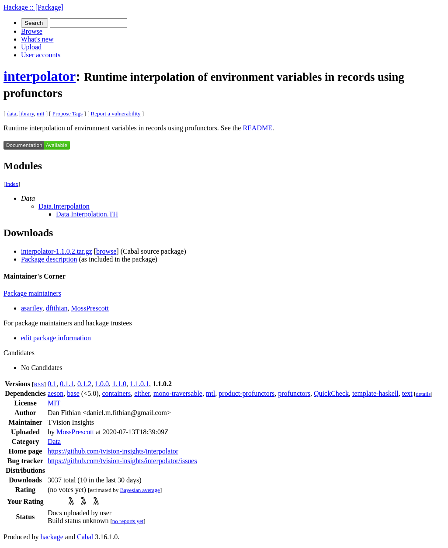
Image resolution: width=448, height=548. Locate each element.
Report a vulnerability (116, 113)
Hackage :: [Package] (33, 7)
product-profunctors (246, 393)
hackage (51, 537)
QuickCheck (331, 393)
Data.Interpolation (64, 206)
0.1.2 (84, 383)
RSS (39, 384)
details (423, 394)
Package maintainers (32, 293)
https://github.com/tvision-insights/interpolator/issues (122, 460)
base (73, 393)
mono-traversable (177, 393)
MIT (54, 403)
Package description (49, 259)
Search (34, 23)
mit (40, 113)
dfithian (57, 308)
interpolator (39, 76)
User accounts (40, 55)
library (26, 113)
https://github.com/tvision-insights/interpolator (113, 451)
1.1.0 (119, 383)
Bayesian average (140, 490)
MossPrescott (89, 308)
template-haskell (375, 393)
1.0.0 (102, 383)
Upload (31, 47)
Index (11, 184)
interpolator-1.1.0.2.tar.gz (56, 251)
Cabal (85, 537)
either (142, 393)
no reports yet (127, 521)
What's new (37, 39)
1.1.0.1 (139, 383)
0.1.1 (67, 383)
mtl (210, 393)
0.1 (52, 383)
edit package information (56, 338)
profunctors (294, 393)
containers (116, 393)
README (257, 128)
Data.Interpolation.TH (87, 214)
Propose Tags (67, 113)
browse (106, 251)
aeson (55, 393)
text (407, 393)
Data (54, 441)
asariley (31, 308)
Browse (31, 31)
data (12, 113)
